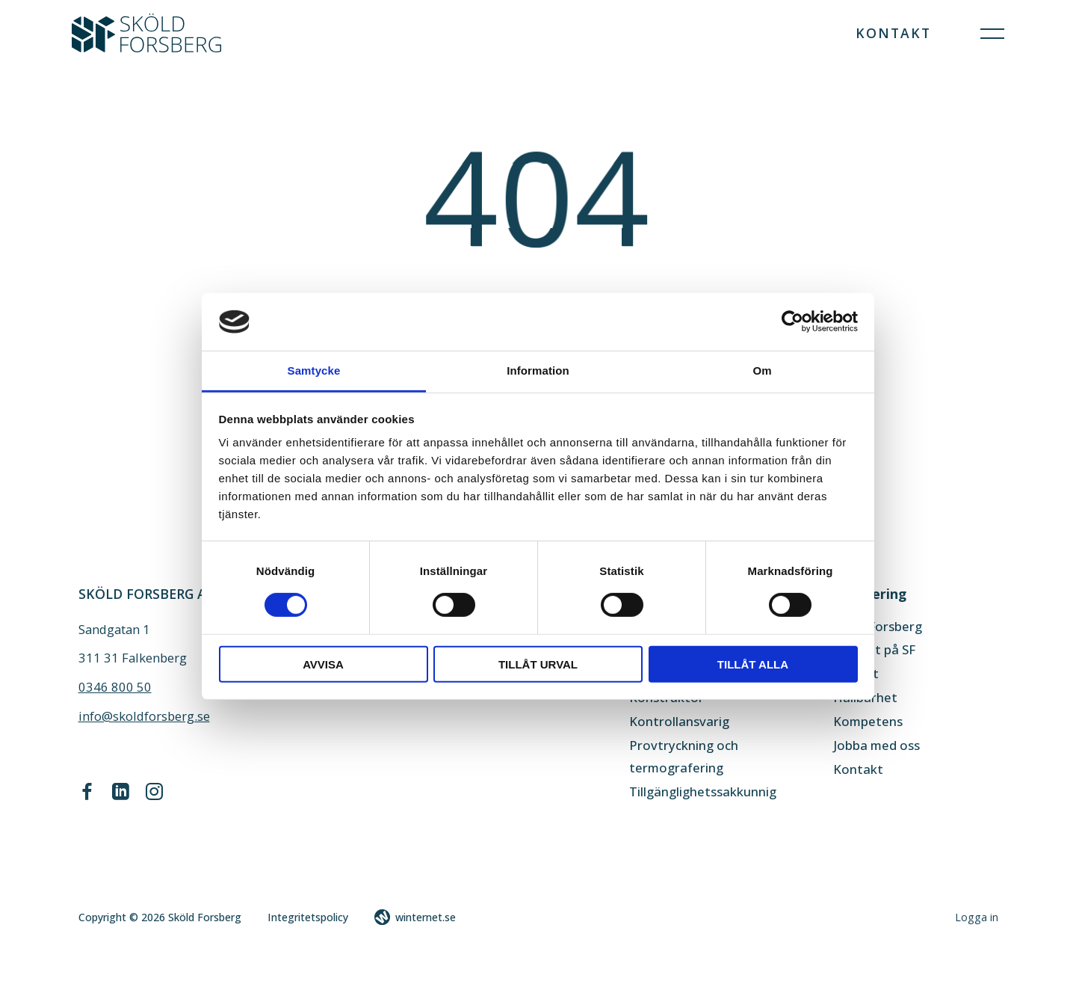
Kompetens (868, 721)
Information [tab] (538, 370)
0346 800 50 (115, 686)
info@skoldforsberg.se (144, 716)
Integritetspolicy (308, 917)
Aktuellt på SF (874, 649)
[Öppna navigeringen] (992, 33)
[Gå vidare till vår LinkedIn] (120, 795)
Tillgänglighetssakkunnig (702, 791)
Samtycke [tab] (314, 370)
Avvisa (323, 664)
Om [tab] (761, 370)
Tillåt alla (752, 664)
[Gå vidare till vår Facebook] (87, 795)
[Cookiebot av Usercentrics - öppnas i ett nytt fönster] (792, 321)
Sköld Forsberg (877, 626)
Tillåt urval (538, 664)
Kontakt (893, 33)
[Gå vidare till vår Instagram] (154, 795)
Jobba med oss (876, 745)
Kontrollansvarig (679, 721)
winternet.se (425, 917)
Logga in (976, 917)
